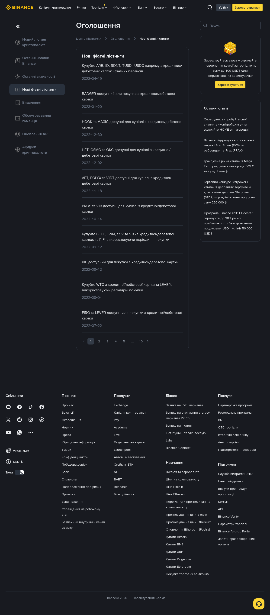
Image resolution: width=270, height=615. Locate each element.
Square (160, 7)
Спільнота (69, 479)
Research (121, 487)
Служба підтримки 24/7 (235, 474)
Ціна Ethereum (176, 494)
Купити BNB (174, 544)
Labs (169, 440)
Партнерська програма (235, 405)
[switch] (19, 472)
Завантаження (72, 501)
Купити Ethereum (178, 566)
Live (117, 435)
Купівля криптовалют (55, 7)
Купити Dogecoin (178, 559)
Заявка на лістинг (179, 425)
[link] (37, 42)
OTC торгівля (228, 427)
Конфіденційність (74, 457)
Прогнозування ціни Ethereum (188, 522)
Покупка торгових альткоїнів (187, 574)
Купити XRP (174, 552)
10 (141, 341)
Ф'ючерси (122, 7)
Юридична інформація (78, 442)
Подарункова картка (129, 442)
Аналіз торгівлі (229, 442)
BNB (221, 420)
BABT (118, 479)
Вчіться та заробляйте (182, 472)
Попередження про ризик (81, 487)
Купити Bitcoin (176, 537)
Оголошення (71, 420)
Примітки (68, 494)
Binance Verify (228, 516)
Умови (66, 450)
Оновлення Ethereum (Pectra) (188, 529)
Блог (65, 472)
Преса (66, 435)
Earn (143, 7)
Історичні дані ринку (233, 435)
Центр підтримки (230, 481)
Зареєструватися (247, 7)
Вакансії (68, 412)
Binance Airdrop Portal (234, 531)
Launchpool (122, 450)
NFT (117, 472)
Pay (116, 420)
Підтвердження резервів (237, 450)
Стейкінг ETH (124, 464)
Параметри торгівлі (232, 524)
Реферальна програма (234, 412)
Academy (120, 427)
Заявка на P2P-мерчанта (184, 405)
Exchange (121, 405)
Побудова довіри (74, 464)
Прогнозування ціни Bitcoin (186, 514)
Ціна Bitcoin (174, 487)
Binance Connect (178, 448)
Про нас (68, 405)
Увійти (223, 7)
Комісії (223, 501)
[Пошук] (233, 25)
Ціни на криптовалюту (182, 479)
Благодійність (124, 494)
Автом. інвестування (129, 457)
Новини (67, 427)
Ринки (81, 7)
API (220, 509)
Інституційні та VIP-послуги (186, 433)
